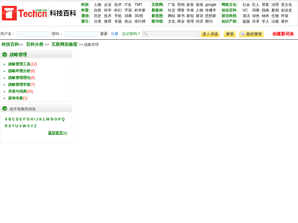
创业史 (286, 10)
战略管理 (18, 54)
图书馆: (157, 21)
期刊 (209, 21)
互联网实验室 (65, 44)
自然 (97, 10)
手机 (118, 16)
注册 (114, 34)
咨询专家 (15, 98)
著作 (284, 21)
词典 (128, 16)
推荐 (108, 21)
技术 (118, 4)
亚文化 (286, 4)
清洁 (246, 16)
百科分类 (35, 44)
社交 (171, 10)
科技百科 (10, 44)
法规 (275, 21)
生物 (275, 16)
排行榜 (140, 21)
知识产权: (229, 21)
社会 (246, 4)
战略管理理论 (19, 78)
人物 (97, 4)
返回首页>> (57, 133)
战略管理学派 (19, 84)
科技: (85, 4)
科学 (108, 10)
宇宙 (128, 10)
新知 (190, 16)
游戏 (199, 4)
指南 (265, 10)
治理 (275, 4)
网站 (171, 16)
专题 (118, 21)
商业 (181, 21)
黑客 (265, 4)
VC (245, 10)
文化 (171, 21)
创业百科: (229, 10)
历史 (97, 16)
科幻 (118, 10)
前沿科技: (229, 16)
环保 (284, 16)
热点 (128, 21)
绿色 (256, 16)
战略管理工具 (19, 64)
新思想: (157, 16)
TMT (138, 4)
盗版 (246, 21)
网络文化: (229, 4)
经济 (199, 21)
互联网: (157, 4)
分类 (97, 21)
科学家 (140, 10)
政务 (190, 4)
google (210, 4)
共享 (256, 21)
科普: (85, 10)
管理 (190, 21)
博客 (181, 10)
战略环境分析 (19, 71)
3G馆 (138, 16)
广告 (171, 4)
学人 (265, 21)
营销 (181, 4)
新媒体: (157, 10)
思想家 (210, 16)
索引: (85, 21)
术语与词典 (17, 91)
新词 (199, 16)
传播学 (210, 10)
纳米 (265, 16)
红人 (256, 4)
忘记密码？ (131, 34)
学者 (190, 10)
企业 (108, 4)
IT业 (128, 4)
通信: (85, 16)
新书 (181, 16)
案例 (275, 10)
